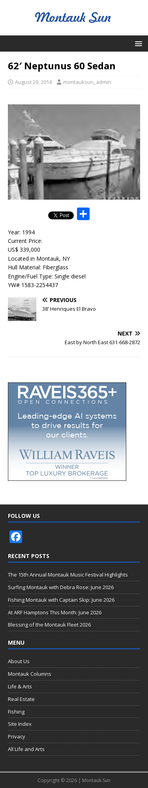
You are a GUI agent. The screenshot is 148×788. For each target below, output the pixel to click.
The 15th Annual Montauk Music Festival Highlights (68, 574)
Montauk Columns (29, 673)
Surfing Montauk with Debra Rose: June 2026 (61, 587)
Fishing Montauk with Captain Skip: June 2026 (61, 599)
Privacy (16, 736)
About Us (19, 661)
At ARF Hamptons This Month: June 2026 (54, 612)
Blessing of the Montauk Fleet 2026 (49, 624)
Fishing (16, 711)
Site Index (20, 723)
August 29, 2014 (33, 81)
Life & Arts (20, 686)
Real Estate (21, 699)
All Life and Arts (26, 749)
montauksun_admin (87, 81)
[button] (137, 43)
